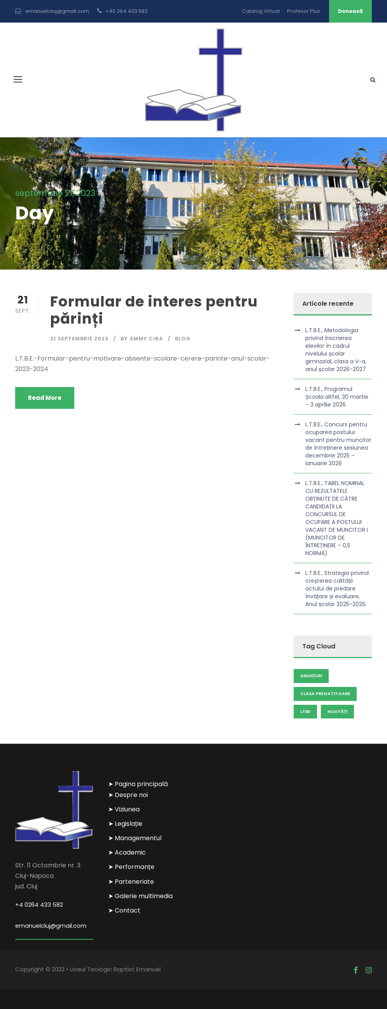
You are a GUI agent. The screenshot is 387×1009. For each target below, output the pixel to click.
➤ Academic (127, 852)
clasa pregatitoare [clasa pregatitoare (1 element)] (325, 693)
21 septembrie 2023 (79, 338)
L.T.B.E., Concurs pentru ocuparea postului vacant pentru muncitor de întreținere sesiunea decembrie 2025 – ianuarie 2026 (338, 443)
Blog (183, 338)
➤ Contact (124, 910)
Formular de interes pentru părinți (154, 310)
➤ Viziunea (124, 809)
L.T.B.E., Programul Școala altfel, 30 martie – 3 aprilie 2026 (336, 396)
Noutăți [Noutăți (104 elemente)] (337, 711)
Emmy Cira (146, 338)
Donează (350, 11)
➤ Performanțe (131, 866)
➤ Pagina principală (138, 784)
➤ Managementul (134, 838)
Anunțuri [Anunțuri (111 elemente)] (311, 676)
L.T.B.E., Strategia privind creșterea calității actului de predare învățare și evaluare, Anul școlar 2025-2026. (337, 588)
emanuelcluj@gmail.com (50, 925)
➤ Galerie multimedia (140, 896)
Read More (44, 398)
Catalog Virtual (261, 11)
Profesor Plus (303, 11)
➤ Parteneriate (131, 881)
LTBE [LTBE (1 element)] (305, 711)
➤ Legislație (125, 823)
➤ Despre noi (128, 794)
